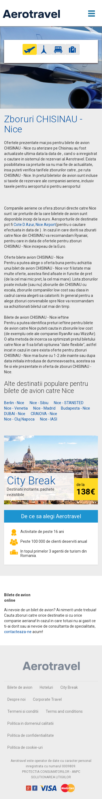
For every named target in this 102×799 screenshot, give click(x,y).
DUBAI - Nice (14, 414)
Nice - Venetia (16, 408)
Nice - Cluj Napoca (19, 419)
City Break (69, 687)
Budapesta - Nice (75, 408)
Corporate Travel (47, 699)
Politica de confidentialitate (30, 735)
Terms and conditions (64, 711)
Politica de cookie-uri (25, 747)
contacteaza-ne (18, 632)
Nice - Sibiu (39, 403)
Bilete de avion (19, 687)
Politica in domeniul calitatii (30, 723)
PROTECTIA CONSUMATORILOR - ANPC (51, 772)
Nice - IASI (48, 419)
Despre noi (16, 699)
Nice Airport (46, 224)
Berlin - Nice (14, 403)
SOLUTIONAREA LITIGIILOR (51, 777)
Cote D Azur (24, 224)
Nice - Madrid (44, 408)
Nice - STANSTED (69, 403)
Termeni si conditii (22, 711)
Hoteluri (46, 687)
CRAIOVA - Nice (44, 414)
